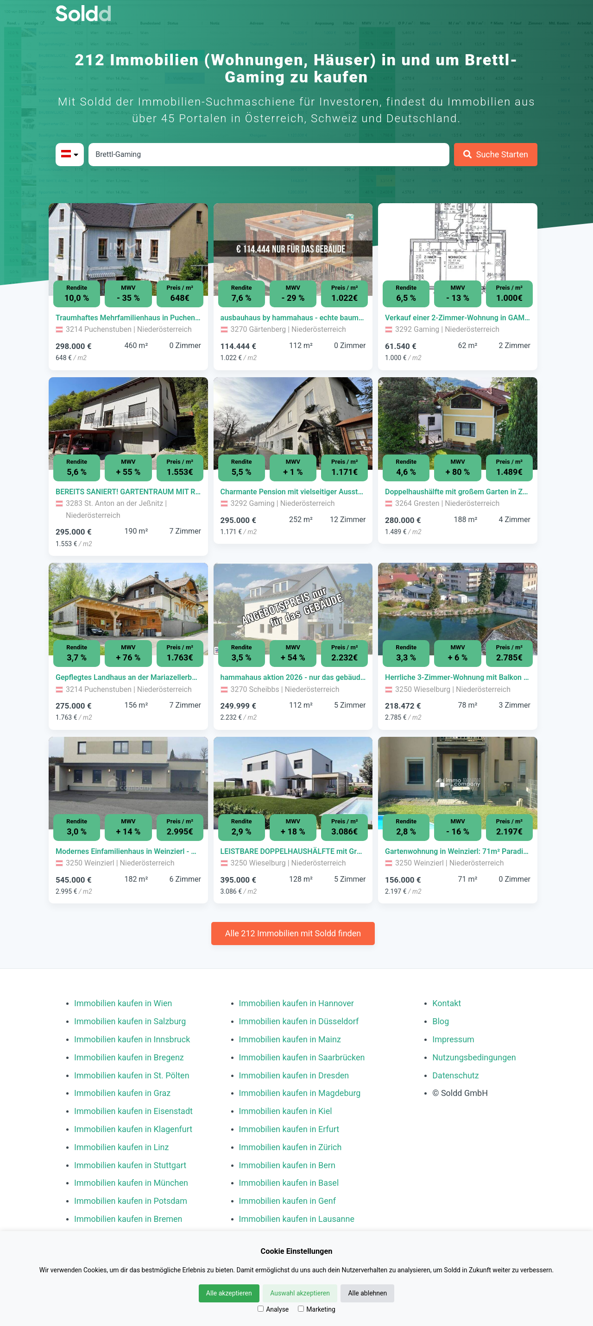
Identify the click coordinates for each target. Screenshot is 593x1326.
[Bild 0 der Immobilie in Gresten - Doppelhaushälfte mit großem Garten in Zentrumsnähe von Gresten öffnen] (457, 423)
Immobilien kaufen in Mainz (290, 1039)
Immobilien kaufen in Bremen (128, 1219)
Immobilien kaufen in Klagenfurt (133, 1129)
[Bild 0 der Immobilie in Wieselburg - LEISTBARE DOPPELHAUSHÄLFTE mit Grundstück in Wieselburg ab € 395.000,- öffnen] (293, 783)
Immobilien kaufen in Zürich (290, 1147)
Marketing (316, 1309)
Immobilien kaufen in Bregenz (129, 1057)
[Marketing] (301, 1309)
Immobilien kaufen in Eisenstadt (133, 1111)
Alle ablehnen (367, 1293)
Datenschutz (455, 1075)
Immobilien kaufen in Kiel (285, 1111)
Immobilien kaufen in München (131, 1183)
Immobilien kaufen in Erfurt (289, 1129)
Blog (440, 1021)
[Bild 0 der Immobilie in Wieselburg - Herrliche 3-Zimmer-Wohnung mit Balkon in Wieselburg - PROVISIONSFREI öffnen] (457, 609)
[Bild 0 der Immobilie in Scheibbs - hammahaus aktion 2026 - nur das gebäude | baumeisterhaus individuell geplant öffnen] (293, 609)
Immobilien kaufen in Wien (123, 1003)
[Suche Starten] (495, 154)
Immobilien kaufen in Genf (287, 1201)
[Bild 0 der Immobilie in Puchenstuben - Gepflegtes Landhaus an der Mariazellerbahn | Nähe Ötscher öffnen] (128, 609)
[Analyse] (261, 1309)
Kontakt (446, 1003)
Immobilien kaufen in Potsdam (130, 1201)
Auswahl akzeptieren (300, 1293)
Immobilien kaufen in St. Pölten (131, 1075)
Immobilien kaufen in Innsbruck (132, 1039)
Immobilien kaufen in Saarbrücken (302, 1057)
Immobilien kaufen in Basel (289, 1183)
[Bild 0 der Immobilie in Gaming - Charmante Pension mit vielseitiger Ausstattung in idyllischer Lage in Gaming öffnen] (293, 423)
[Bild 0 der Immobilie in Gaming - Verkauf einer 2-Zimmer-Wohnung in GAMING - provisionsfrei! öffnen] (457, 249)
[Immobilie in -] (128, 318)
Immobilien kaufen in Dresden (294, 1075)
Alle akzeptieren (229, 1293)
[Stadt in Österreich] (268, 154)
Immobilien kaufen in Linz (121, 1147)
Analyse (273, 1309)
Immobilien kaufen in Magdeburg (300, 1093)
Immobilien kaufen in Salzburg (130, 1021)
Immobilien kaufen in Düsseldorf (299, 1021)
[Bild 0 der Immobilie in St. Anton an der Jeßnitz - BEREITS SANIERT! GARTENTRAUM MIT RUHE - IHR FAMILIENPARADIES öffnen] (128, 423)
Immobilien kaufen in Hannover (296, 1003)
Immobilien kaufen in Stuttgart (130, 1165)
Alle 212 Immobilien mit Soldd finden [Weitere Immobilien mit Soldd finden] (293, 933)
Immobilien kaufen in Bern (287, 1165)
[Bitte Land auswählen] (70, 154)
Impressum (453, 1039)
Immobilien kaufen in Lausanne (296, 1219)
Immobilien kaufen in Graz (122, 1093)
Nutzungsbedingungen (474, 1057)
